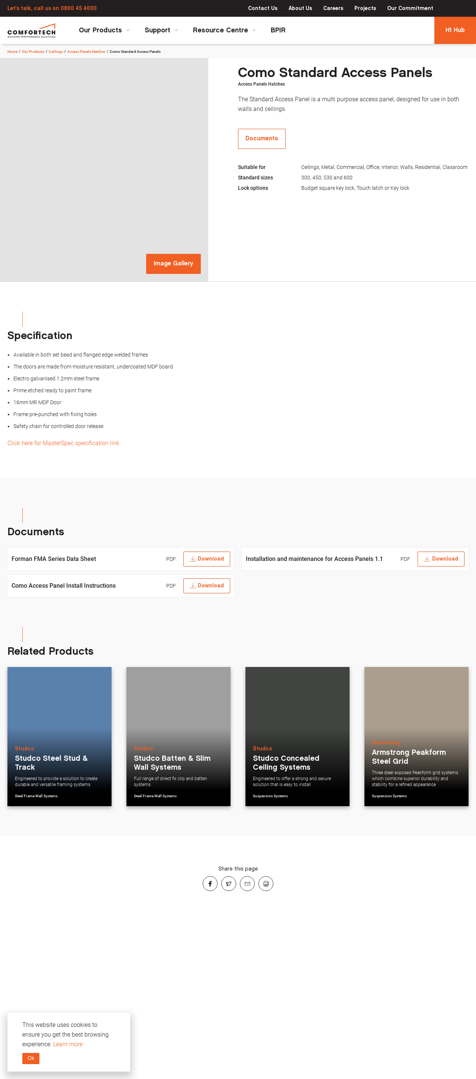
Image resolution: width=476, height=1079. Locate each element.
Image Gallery (173, 263)
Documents (261, 138)
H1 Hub (455, 30)
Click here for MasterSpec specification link (63, 443)
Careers (333, 8)
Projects (365, 8)
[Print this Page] (265, 883)
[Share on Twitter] (228, 883)
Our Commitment (410, 8)
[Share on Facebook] (210, 883)
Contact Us (262, 8)
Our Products (104, 30)
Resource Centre (224, 30)
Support (161, 30)
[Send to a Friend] (247, 883)
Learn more (68, 1044)
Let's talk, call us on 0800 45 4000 (52, 8)
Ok (31, 1058)
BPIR (278, 30)
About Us (300, 8)
